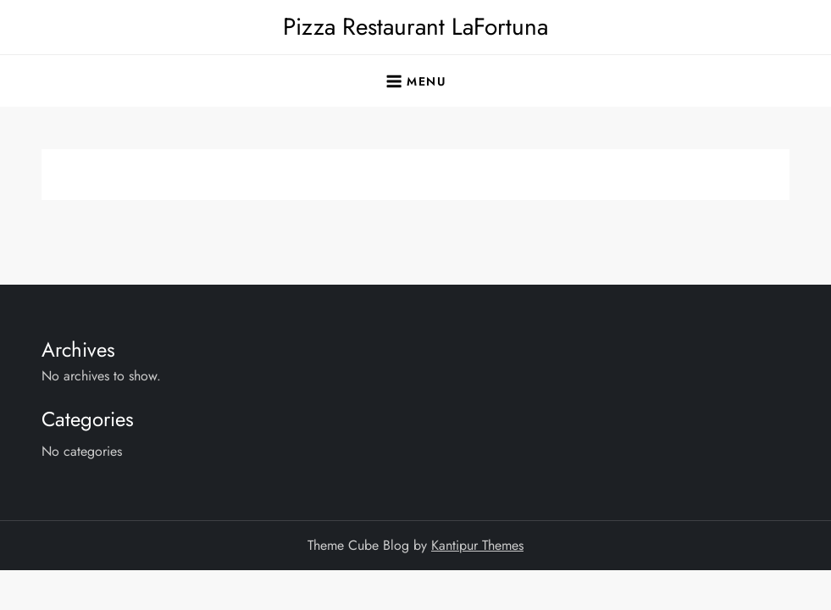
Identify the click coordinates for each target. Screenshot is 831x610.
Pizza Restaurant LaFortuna (415, 26)
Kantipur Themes (477, 545)
